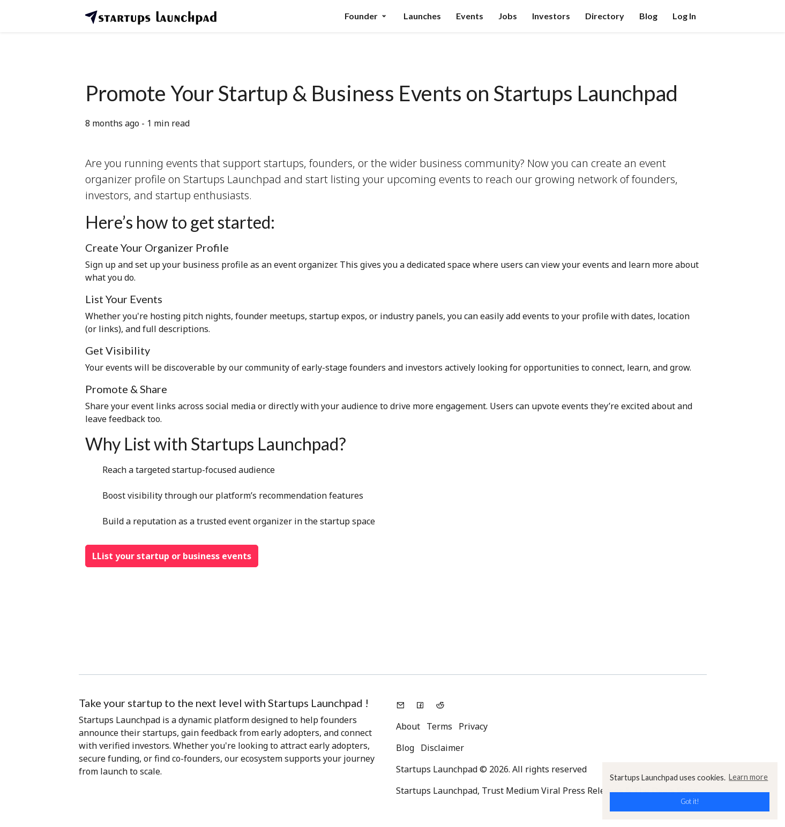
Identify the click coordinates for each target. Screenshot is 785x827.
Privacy (473, 726)
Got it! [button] (690, 801)
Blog (648, 16)
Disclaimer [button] (442, 748)
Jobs (507, 16)
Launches (422, 16)
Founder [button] (366, 16)
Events (469, 16)
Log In (684, 16)
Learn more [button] (748, 776)
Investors (551, 16)
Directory (604, 16)
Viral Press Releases (582, 790)
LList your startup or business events (171, 556)
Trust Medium (510, 790)
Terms (439, 726)
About (408, 726)
